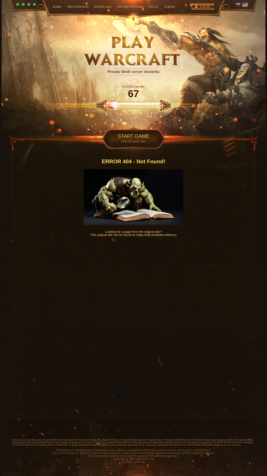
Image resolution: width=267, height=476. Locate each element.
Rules (153, 7)
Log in (205, 7)
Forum (169, 7)
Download (102, 7)
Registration (77, 7)
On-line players (129, 7)
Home (57, 7)
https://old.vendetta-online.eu (157, 235)
